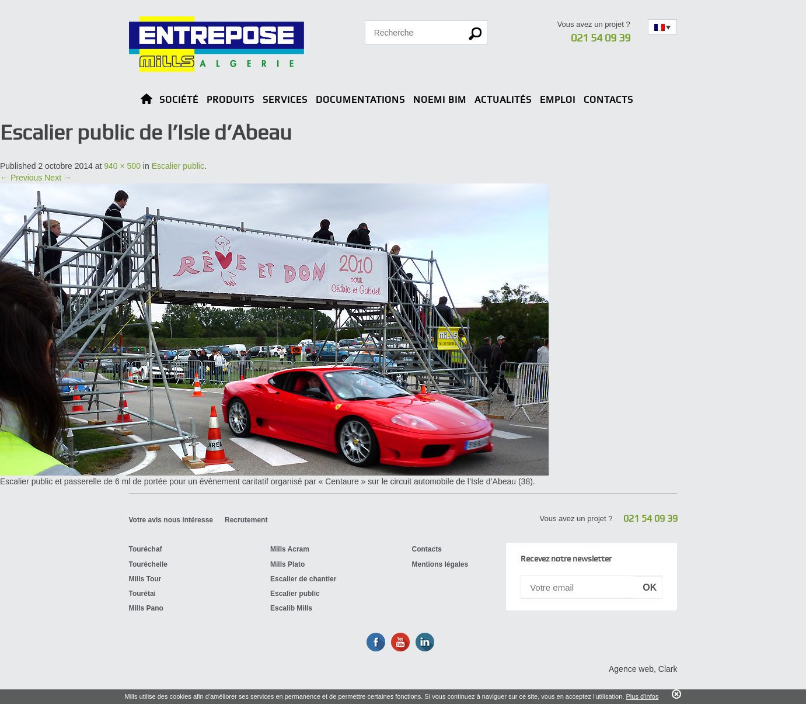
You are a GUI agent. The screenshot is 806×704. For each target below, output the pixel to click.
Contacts (608, 99)
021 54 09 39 (600, 38)
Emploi (557, 99)
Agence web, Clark (643, 669)
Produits (230, 99)
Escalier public (178, 166)
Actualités (503, 99)
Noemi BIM (439, 99)
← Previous (21, 177)
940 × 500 (122, 166)
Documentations (360, 99)
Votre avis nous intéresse (171, 520)
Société (178, 99)
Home (146, 100)
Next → (58, 177)
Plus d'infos (642, 696)
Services (285, 99)
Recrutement (246, 520)
